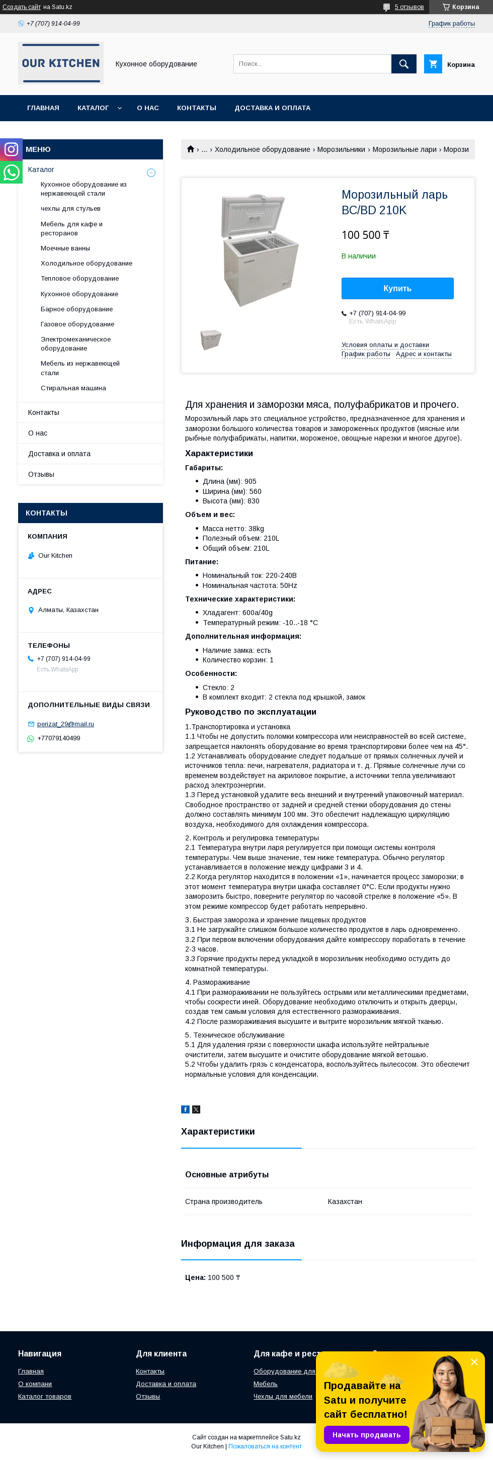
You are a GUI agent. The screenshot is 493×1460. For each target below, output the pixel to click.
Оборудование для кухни (294, 1371)
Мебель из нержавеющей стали (80, 368)
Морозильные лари (405, 149)
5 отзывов (409, 7)
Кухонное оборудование (79, 294)
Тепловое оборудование (80, 278)
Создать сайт (22, 7)
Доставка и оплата (272, 108)
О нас (148, 108)
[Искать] (404, 63)
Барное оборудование (77, 309)
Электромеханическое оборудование (76, 343)
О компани (35, 1384)
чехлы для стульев (71, 208)
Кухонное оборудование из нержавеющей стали (84, 189)
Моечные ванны (65, 248)
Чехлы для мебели (283, 1396)
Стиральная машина (73, 388)
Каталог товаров (44, 1396)
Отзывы (41, 474)
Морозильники (341, 149)
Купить (398, 288)
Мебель (266, 1384)
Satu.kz (290, 1437)
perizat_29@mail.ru (65, 724)
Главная (43, 108)
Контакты (196, 108)
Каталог (93, 108)
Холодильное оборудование (262, 149)
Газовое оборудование (77, 324)
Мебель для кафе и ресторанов (72, 228)
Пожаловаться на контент (265, 1446)
